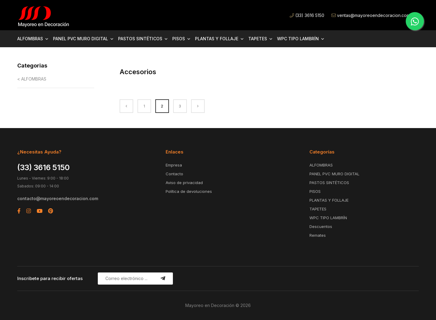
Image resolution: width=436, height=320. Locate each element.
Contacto (174, 173)
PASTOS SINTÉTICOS (140, 38)
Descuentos (320, 226)
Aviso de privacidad (184, 182)
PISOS (178, 38)
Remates (317, 235)
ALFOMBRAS (30, 38)
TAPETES (257, 38)
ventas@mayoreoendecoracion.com (371, 15)
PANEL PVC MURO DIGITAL (80, 38)
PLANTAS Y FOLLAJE (216, 38)
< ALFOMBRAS (31, 78)
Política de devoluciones (189, 191)
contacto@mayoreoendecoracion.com (57, 198)
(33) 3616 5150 (307, 15)
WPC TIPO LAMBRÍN (298, 38)
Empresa (174, 165)
